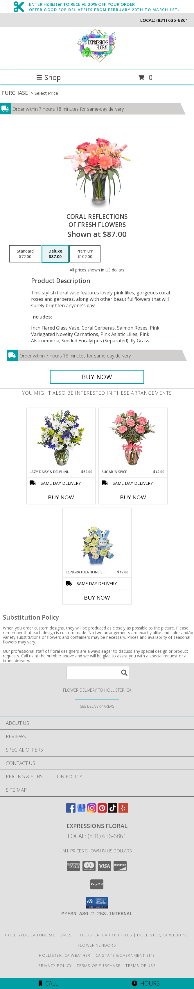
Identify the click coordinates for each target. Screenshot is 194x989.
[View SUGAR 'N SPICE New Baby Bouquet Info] (133, 438)
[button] (97, 902)
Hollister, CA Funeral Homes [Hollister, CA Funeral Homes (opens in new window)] (38, 935)
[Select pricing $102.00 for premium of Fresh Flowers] (85, 254)
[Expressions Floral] (97, 62)
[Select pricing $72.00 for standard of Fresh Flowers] (25, 254)
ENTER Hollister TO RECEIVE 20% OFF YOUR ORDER (104, 4)
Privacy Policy (55, 965)
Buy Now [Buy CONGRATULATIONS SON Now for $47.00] (97, 597)
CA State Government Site (125, 955)
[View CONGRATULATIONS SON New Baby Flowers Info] (97, 538)
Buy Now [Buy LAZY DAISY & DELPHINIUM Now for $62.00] (61, 497)
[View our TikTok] (112, 810)
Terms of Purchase (99, 965)
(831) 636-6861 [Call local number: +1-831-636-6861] (172, 20)
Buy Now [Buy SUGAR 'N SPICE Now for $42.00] (133, 497)
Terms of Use (140, 965)
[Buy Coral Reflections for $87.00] (97, 377)
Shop (48, 77)
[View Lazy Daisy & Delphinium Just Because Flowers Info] (61, 438)
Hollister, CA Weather (64, 955)
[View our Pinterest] (102, 810)
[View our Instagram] (91, 810)
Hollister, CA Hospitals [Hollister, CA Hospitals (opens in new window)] (104, 935)
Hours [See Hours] (146, 983)
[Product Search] (98, 672)
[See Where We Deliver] (97, 706)
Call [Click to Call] (48, 983)
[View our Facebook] (71, 810)
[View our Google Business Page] (81, 810)
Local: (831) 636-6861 (97, 836)
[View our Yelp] (123, 810)
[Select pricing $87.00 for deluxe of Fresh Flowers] (55, 254)
